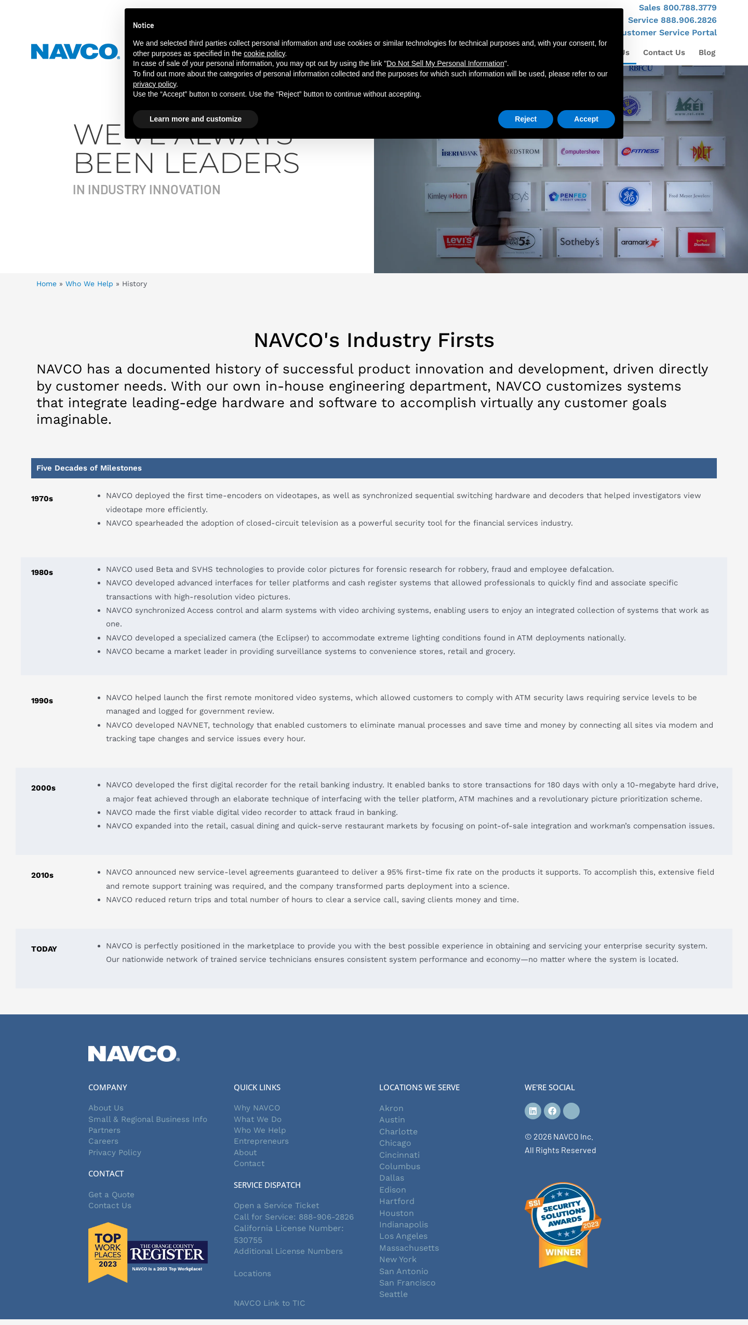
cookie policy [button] (264, 53)
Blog (707, 52)
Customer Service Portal (666, 32)
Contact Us (664, 52)
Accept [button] (586, 119)
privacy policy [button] (154, 84)
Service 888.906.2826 (672, 20)
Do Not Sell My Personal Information (445, 63)
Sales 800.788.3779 (678, 7)
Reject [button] (526, 119)
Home (46, 283)
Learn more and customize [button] (196, 119)
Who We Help (89, 283)
